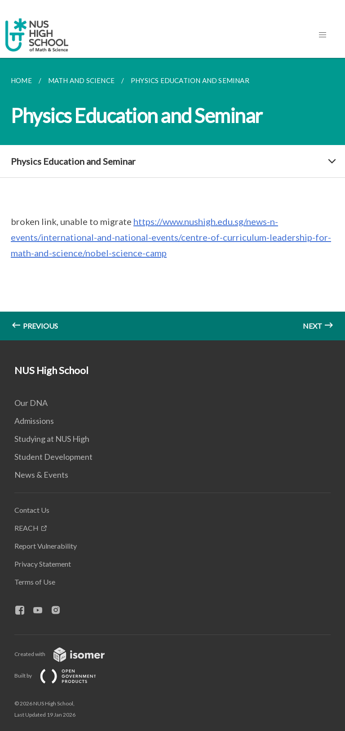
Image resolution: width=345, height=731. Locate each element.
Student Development (53, 457)
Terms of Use (34, 581)
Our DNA (31, 403)
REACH (26, 528)
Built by (62, 675)
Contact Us (31, 510)
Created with (66, 654)
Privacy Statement (42, 563)
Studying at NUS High (51, 439)
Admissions (34, 421)
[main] (172, 199)
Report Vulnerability (45, 546)
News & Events (41, 475)
